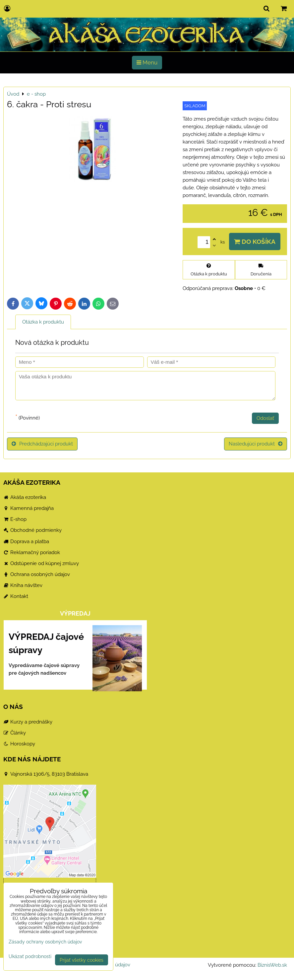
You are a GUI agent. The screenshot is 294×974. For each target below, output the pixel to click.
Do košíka (254, 241)
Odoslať (265, 418)
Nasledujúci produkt (255, 444)
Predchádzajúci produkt (42, 444)
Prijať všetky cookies (81, 960)
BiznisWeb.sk (272, 965)
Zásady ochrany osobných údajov (45, 941)
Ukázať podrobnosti (30, 956)
